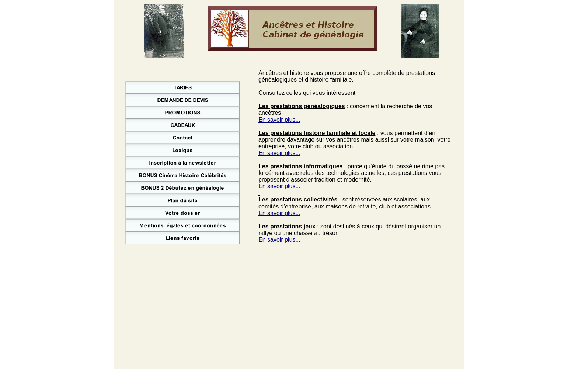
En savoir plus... (279, 120)
